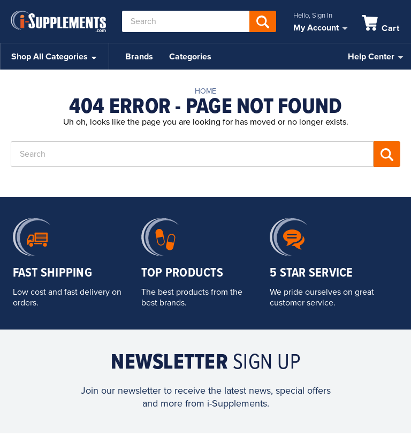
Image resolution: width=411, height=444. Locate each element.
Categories (190, 56)
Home (205, 91)
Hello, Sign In (312, 15)
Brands (139, 56)
